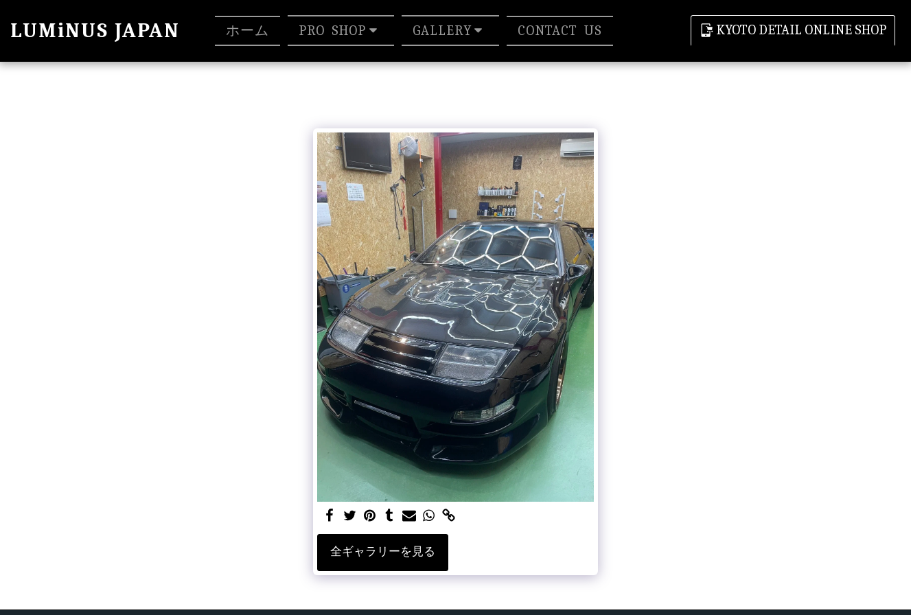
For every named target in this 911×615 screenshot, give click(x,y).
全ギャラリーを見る (382, 551)
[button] (341, 30)
